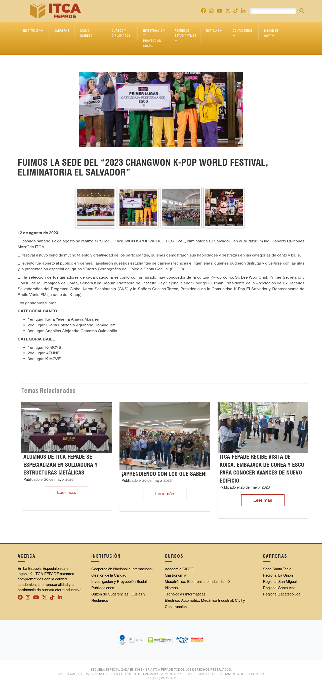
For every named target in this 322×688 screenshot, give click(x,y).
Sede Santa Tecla (277, 569)
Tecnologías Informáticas (185, 594)
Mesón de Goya (271, 33)
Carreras (61, 30)
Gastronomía (175, 575)
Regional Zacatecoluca (281, 594)
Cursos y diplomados (121, 33)
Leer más (66, 492)
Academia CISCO (179, 569)
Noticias (214, 30)
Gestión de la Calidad (108, 575)
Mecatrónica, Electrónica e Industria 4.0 (197, 581)
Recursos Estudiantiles (185, 35)
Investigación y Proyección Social (154, 38)
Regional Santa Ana (279, 588)
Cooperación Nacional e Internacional (121, 569)
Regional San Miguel (280, 581)
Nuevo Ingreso (86, 33)
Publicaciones (102, 588)
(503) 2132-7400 (164, 678)
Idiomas (171, 588)
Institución (33, 30)
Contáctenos (243, 32)
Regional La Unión (278, 575)
